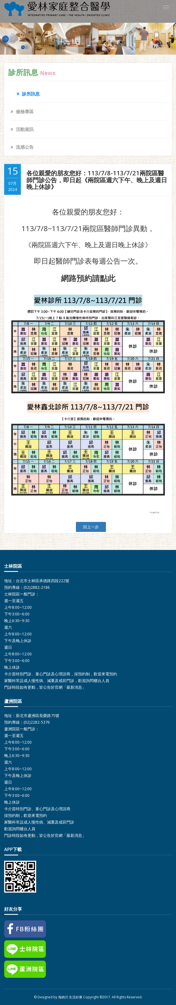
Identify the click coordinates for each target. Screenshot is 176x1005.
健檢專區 (25, 111)
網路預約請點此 (88, 278)
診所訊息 (31, 94)
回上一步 (91, 526)
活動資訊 (25, 129)
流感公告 (25, 147)
